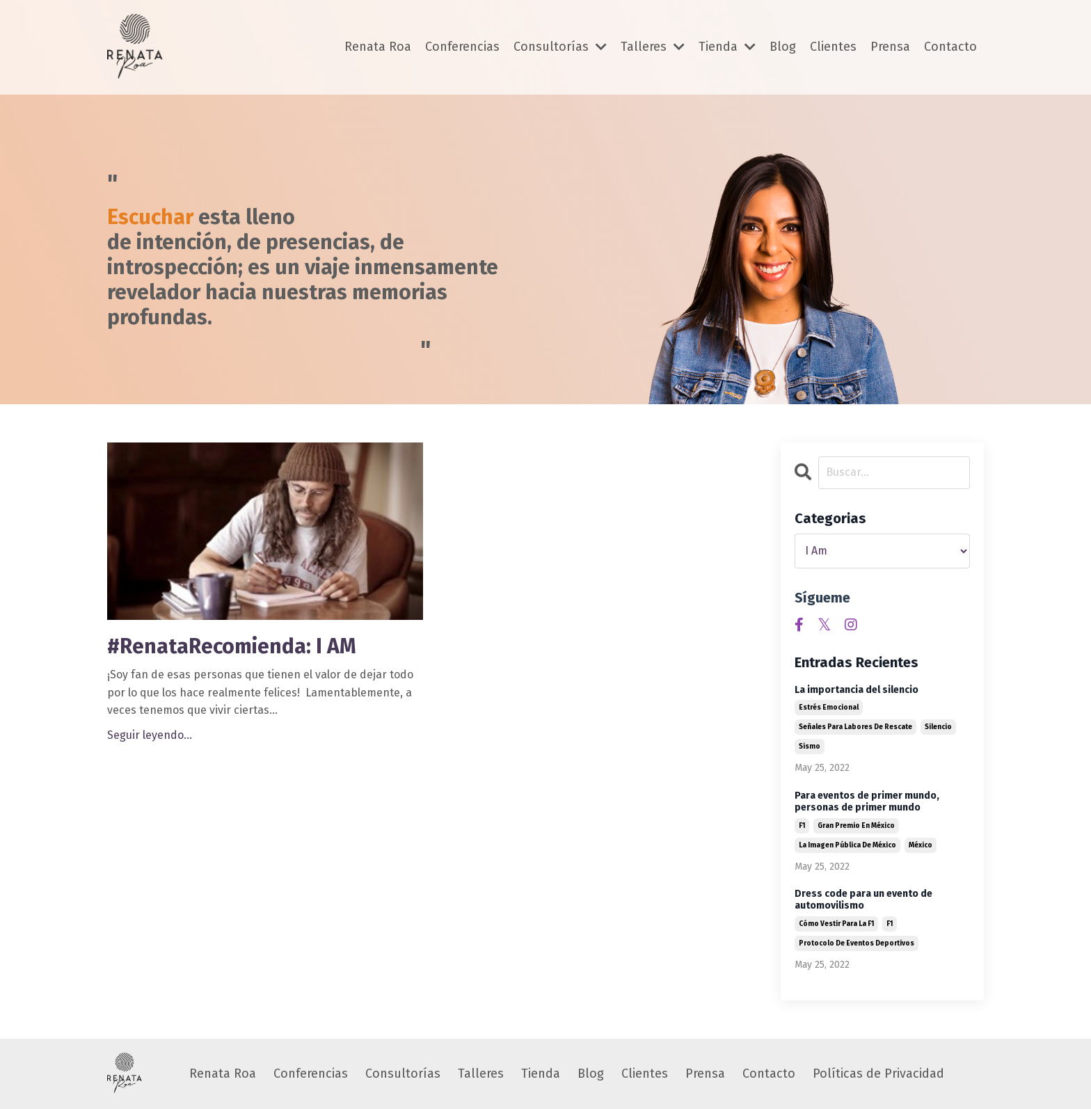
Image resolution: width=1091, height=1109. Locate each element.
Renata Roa (377, 46)
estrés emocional (829, 707)
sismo (809, 746)
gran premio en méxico (856, 826)
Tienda (727, 46)
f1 (802, 826)
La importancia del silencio (856, 690)
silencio (938, 727)
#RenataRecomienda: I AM (231, 646)
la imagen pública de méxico (847, 845)
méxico (920, 845)
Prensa (890, 46)
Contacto (950, 46)
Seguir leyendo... (149, 735)
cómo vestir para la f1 (836, 924)
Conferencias (462, 46)
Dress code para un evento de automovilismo (863, 899)
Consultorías (560, 46)
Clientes (833, 46)
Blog (783, 46)
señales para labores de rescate (855, 727)
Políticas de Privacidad (878, 1073)
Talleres (653, 46)
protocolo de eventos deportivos (856, 943)
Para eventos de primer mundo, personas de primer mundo (867, 801)
